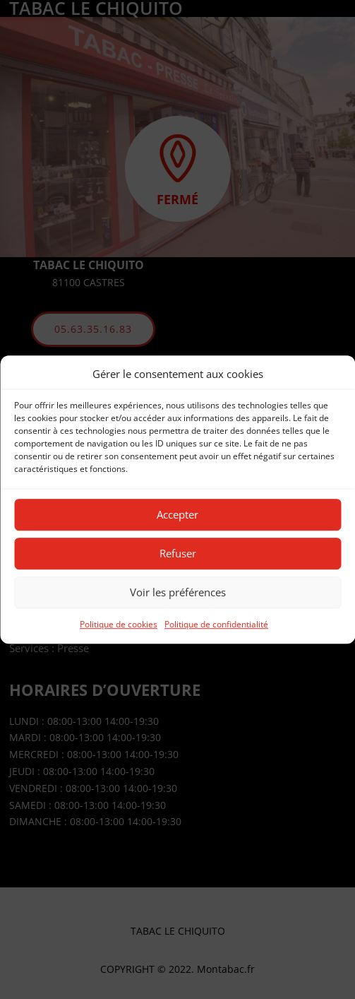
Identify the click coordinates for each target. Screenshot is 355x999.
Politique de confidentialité (216, 624)
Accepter (177, 515)
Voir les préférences (178, 593)
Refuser (178, 554)
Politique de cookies (118, 624)
